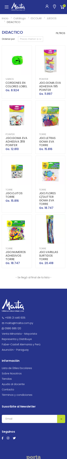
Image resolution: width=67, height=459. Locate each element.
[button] (62, 7)
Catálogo (19, 18)
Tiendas (7, 379)
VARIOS (10, 79)
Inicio (5, 18)
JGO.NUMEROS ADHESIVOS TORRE (16, 255)
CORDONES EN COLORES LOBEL (16, 84)
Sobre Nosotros (12, 373)
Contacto (8, 389)
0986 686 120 (11, 328)
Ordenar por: (8, 38)
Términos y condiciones (17, 395)
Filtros (60, 33)
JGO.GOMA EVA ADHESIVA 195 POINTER (50, 86)
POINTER (43, 79)
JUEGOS (51, 18)
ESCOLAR (36, 18)
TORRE (42, 134)
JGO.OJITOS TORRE (14, 195)
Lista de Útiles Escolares (17, 368)
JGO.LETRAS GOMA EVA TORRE (47, 141)
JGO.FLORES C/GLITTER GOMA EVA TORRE (47, 198)
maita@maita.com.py (17, 323)
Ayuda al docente (13, 384)
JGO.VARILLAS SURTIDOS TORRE (48, 255)
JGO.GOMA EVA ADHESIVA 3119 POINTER (16, 141)
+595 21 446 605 (13, 317)
